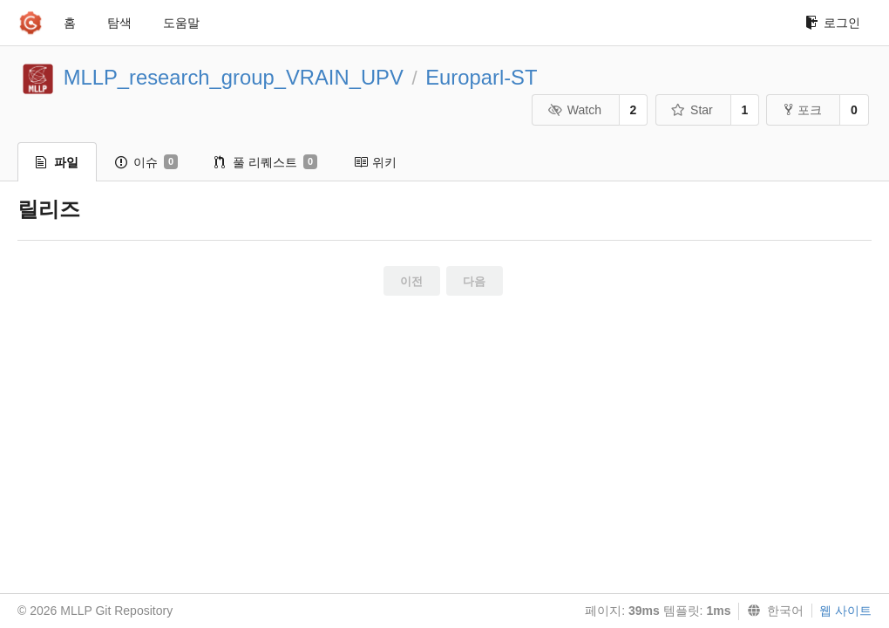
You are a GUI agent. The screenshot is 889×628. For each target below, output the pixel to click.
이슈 (146, 162)
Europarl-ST (481, 77)
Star (692, 110)
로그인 (832, 23)
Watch (574, 110)
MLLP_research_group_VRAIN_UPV (234, 77)
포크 (803, 110)
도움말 (181, 23)
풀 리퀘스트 (265, 162)
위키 (375, 162)
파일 (57, 162)
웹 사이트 (845, 611)
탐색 (119, 23)
